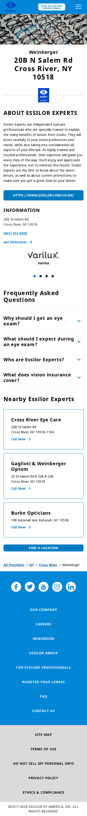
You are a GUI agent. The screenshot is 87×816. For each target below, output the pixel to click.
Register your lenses (43, 682)
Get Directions (17, 242)
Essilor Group (43, 653)
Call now (18, 439)
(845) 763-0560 (15, 233)
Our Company (43, 609)
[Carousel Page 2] (40, 276)
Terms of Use (44, 749)
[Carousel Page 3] (46, 276)
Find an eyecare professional (51, 7)
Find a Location (43, 548)
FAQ (43, 696)
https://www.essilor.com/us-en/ (43, 195)
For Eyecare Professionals (43, 667)
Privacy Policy (43, 778)
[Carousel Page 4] (53, 276)
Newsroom (43, 638)
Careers (44, 624)
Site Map (43, 734)
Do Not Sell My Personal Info (43, 763)
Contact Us (43, 711)
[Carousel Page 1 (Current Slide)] (34, 276)
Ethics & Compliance (43, 792)
